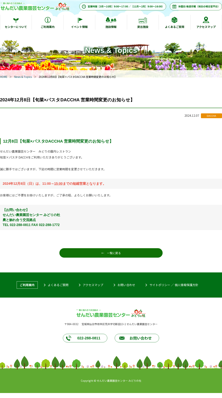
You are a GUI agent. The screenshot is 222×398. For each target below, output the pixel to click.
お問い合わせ (126, 285)
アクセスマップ (206, 27)
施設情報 (111, 27)
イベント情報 (79, 27)
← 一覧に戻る (111, 253)
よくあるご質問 (174, 27)
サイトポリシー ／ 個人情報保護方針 (173, 285)
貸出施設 (142, 27)
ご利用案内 (48, 27)
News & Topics (23, 77)
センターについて (16, 27)
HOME (3, 77)
